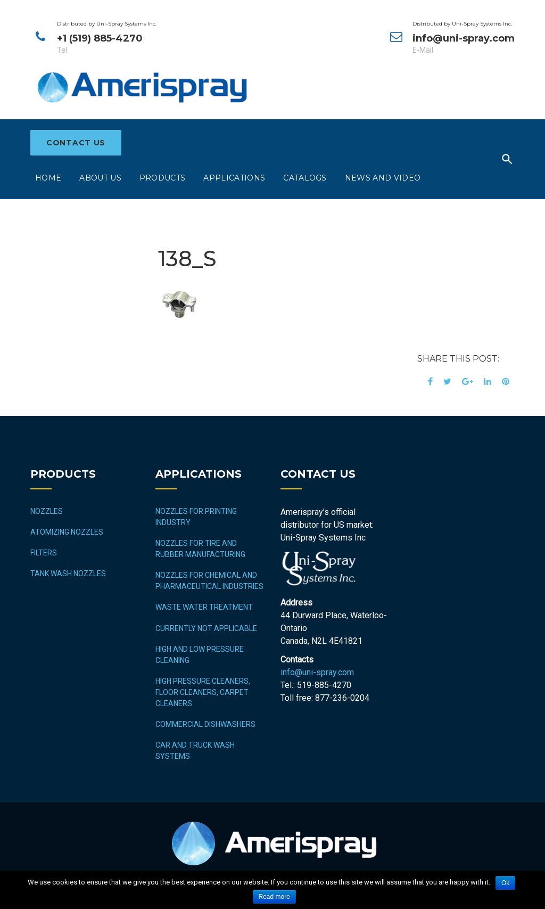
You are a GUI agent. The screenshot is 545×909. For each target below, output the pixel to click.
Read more (274, 896)
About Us (100, 178)
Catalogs (305, 178)
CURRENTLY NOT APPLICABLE (206, 628)
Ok (505, 883)
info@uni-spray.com (317, 672)
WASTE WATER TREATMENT (204, 607)
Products (162, 178)
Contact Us (75, 143)
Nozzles (46, 511)
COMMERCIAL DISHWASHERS (205, 724)
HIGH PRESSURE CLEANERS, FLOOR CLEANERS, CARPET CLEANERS (202, 692)
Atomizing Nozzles (66, 532)
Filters (43, 552)
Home (48, 178)
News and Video (382, 178)
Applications (234, 178)
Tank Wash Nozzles (68, 573)
